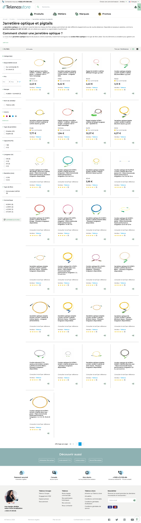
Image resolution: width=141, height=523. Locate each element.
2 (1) (7, 148)
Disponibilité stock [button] (9, 63)
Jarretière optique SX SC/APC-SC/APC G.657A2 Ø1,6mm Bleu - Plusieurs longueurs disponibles (96, 221)
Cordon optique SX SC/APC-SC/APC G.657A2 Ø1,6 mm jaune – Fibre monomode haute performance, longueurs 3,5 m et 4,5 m (123, 222)
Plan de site (57, 520)
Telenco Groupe (44, 493)
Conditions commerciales (93, 499)
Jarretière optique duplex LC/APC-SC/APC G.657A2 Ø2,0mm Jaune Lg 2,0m (123, 122)
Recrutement (43, 502)
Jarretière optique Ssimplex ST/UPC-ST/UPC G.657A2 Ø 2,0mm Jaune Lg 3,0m (39, 122)
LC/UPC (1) (9, 210)
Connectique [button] (7, 200)
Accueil (5, 19)
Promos (104, 14)
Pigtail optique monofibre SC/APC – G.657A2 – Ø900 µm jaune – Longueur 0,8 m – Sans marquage (39, 74)
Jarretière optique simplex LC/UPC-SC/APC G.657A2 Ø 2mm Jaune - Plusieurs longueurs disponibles (95, 365)
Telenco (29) (10, 105)
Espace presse (44, 499)
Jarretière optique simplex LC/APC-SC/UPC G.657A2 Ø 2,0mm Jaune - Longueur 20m (67, 74)
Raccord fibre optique (95, 461)
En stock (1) (10, 70)
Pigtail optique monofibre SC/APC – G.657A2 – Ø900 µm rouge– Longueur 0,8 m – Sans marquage (68, 123)
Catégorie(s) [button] (7, 56)
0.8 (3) (8, 159)
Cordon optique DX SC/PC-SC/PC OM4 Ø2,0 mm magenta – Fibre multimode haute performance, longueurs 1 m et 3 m (67, 222)
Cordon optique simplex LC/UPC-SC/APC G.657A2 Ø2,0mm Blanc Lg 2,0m (122, 73)
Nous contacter (67, 505)
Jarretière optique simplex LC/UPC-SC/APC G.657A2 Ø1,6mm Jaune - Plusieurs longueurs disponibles (95, 319)
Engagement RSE (45, 496)
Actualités (88, 496)
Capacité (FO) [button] (7, 141)
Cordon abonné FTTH (64, 461)
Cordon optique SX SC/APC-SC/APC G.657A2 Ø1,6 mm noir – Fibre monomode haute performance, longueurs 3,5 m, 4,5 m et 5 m (124, 366)
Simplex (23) (10, 132)
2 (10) (8, 178)
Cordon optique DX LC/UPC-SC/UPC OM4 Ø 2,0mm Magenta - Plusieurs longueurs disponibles (95, 269)
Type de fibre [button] (7, 187)
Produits (37, 14)
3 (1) (7, 166)
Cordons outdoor (80, 461)
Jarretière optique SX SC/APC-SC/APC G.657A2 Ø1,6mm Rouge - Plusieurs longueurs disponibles (40, 221)
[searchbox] (81, 7)
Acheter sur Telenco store (93, 493)
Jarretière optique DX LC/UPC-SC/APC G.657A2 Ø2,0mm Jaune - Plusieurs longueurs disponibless (123, 319)
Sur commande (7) (12, 67)
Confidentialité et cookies (82, 520)
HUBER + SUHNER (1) (13, 94)
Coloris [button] (5, 112)
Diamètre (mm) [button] (8, 174)
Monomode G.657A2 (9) (13, 193)
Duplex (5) (9, 134)
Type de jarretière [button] (9, 127)
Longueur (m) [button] (7, 155)
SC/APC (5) (9, 205)
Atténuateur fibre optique (47, 461)
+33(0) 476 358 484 (25, 2)
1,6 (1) (8, 180)
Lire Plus (5, 43)
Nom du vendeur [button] (8, 101)
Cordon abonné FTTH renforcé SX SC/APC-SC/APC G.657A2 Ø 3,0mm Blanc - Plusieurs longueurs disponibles (39, 366)
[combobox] (78, 7)
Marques (82, 14)
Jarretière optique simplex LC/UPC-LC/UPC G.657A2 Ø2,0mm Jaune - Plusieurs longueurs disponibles (39, 269)
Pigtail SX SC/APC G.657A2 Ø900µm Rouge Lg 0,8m (95, 72)
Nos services (66, 503)
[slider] (34, 90)
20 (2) (8, 164)
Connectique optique (23, 19)
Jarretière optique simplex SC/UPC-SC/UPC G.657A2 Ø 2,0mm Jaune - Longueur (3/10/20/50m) (39, 319)
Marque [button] (5, 90)
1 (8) (7, 145)
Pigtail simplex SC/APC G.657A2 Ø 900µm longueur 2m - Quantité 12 (95, 122)
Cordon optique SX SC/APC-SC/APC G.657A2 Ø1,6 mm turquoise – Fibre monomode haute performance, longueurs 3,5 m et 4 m (68, 173)
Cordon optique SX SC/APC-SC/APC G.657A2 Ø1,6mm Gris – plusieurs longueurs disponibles (68, 365)
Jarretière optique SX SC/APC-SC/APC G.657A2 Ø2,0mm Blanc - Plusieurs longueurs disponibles (124, 269)
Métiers (59, 14)
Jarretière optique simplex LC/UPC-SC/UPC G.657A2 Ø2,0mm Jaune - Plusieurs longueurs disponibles (67, 319)
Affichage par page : (61, 444)
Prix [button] (4, 77)
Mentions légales (33, 520)
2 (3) (7, 162)
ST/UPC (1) (9, 212)
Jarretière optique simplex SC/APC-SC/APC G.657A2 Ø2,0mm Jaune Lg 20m (95, 171)
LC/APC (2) (9, 207)
